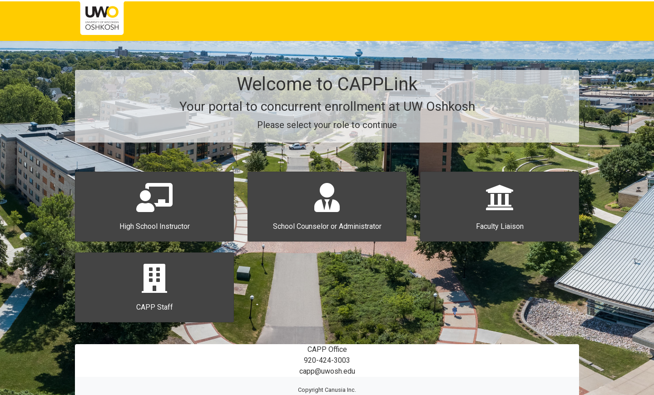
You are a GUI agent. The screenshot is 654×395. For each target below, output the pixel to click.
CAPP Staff (154, 307)
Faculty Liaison (500, 226)
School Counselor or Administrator (327, 226)
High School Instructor (154, 226)
